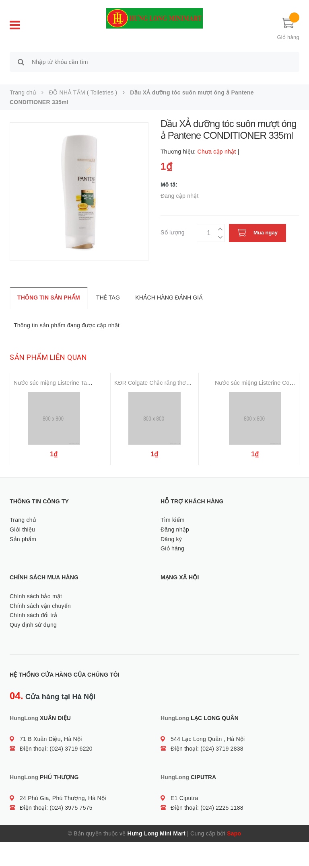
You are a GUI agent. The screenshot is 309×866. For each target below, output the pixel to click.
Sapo (234, 857)
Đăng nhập (175, 553)
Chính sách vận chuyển (40, 630)
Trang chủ (23, 544)
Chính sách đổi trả (34, 639)
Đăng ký (171, 563)
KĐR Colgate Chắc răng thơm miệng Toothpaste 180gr (184, 379)
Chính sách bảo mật (36, 620)
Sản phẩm (23, 563)
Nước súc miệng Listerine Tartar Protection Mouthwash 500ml (92, 379)
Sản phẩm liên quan (48, 354)
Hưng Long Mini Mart (156, 857)
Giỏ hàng (172, 573)
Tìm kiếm (173, 544)
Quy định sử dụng (33, 649)
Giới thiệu (22, 553)
